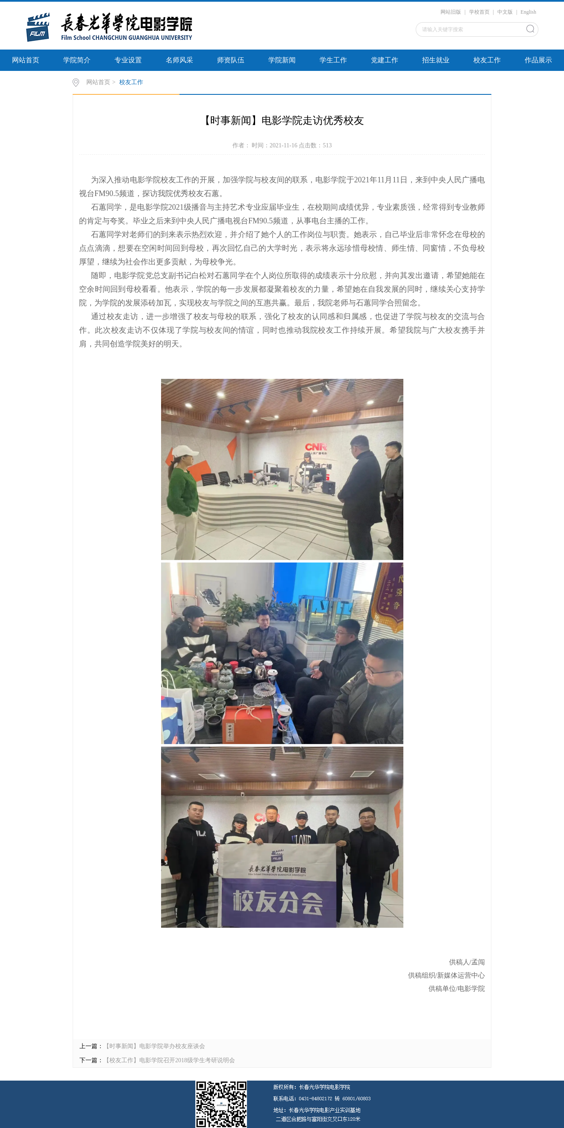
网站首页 (25, 60)
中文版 (505, 12)
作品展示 (538, 60)
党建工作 (384, 60)
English (528, 12)
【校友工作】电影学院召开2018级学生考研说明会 (169, 1060)
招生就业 (435, 60)
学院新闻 (282, 60)
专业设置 (128, 60)
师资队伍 (230, 60)
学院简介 (77, 60)
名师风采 (179, 60)
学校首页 (479, 12)
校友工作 (487, 60)
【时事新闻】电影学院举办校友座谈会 (154, 1046)
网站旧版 (451, 12)
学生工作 (333, 60)
